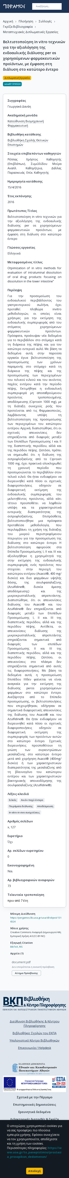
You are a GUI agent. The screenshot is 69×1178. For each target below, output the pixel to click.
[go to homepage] (14, 6)
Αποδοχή (34, 1171)
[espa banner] (34, 1084)
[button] (13, 800)
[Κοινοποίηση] (64, 82)
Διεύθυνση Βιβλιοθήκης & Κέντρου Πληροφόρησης (34, 1023)
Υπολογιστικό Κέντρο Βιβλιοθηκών (34, 1040)
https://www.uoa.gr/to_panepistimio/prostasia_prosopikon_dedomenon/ (34, 1152)
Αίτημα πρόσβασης (26, 973)
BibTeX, (14, 946)
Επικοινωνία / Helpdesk (34, 1048)
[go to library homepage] (34, 1003)
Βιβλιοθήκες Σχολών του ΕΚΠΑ (34, 1033)
